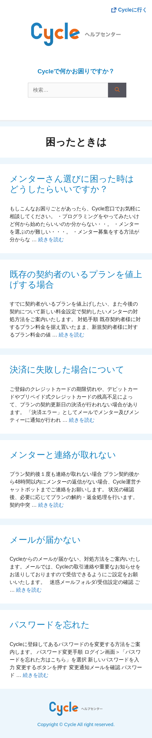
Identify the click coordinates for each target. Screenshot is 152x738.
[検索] (117, 90)
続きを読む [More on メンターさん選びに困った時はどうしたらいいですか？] (51, 239)
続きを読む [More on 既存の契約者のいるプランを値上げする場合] (71, 334)
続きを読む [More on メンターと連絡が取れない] (51, 505)
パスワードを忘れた (50, 625)
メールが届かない (45, 540)
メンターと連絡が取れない (63, 455)
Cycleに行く (132, 10)
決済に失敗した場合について (67, 369)
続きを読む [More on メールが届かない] (29, 590)
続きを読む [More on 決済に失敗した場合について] (82, 420)
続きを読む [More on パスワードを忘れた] (35, 675)
